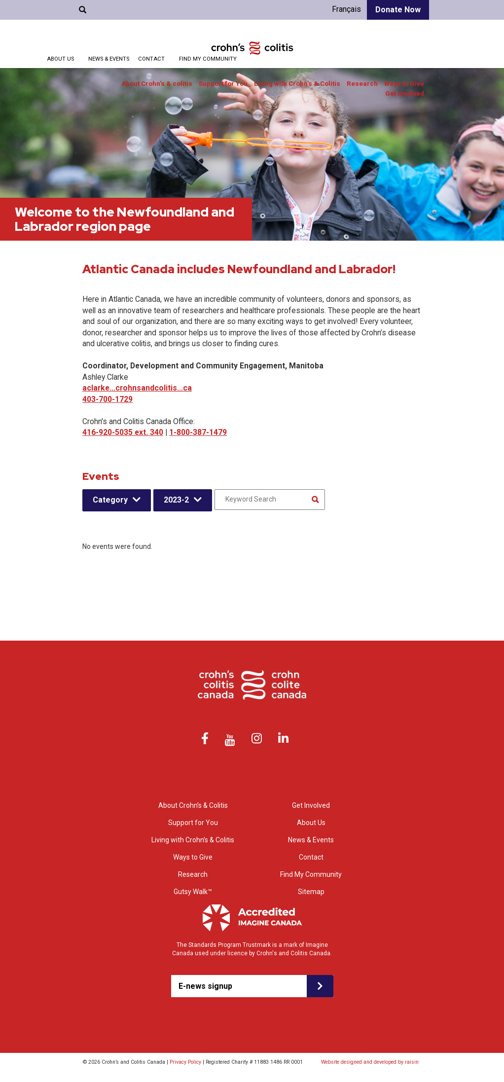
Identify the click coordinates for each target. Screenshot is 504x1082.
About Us (60, 59)
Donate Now (398, 9)
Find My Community (208, 59)
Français (346, 9)
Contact (151, 59)
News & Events (108, 59)
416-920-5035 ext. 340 (122, 432)
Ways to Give (404, 83)
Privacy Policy (185, 1062)
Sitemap (311, 892)
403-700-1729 (107, 399)
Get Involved (404, 93)
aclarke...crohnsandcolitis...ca (137, 388)
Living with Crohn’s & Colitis (297, 83)
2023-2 (176, 500)
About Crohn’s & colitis (156, 83)
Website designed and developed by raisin (370, 1062)
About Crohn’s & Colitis (193, 805)
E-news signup (205, 986)
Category (110, 500)
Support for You (223, 83)
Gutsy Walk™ (193, 892)
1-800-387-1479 (198, 432)
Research (362, 83)
